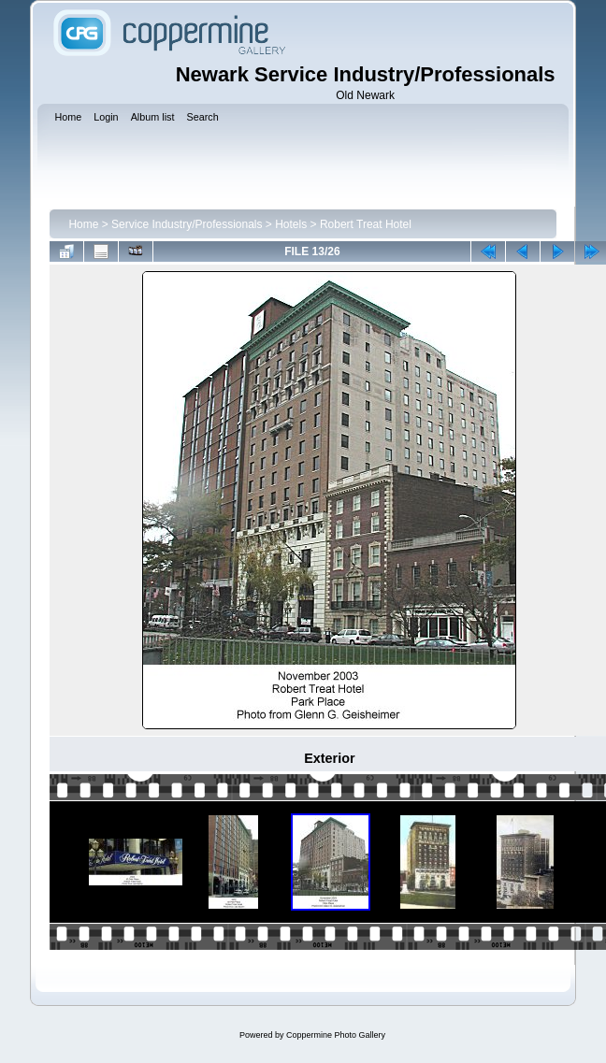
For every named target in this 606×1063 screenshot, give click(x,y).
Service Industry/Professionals (186, 224)
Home (83, 224)
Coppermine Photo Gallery (335, 1035)
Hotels (291, 224)
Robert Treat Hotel (365, 224)
